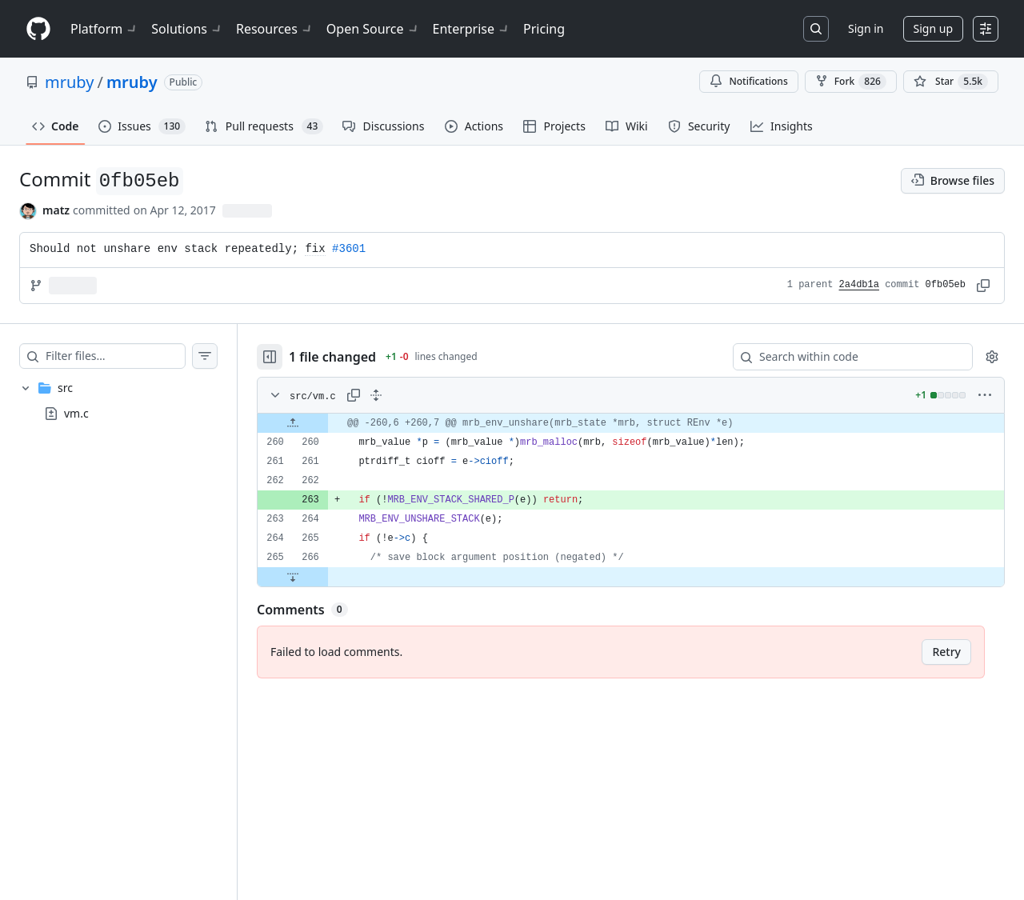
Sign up (933, 28)
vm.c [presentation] (76, 412)
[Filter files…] (115, 356)
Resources (275, 29)
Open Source (373, 29)
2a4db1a (859, 284)
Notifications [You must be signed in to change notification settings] (748, 81)
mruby (69, 82)
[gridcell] (631, 423)
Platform (104, 29)
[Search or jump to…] (816, 29)
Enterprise (471, 29)
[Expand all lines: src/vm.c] (376, 395)
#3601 (349, 248)
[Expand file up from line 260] (293, 423)
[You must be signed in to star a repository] (950, 81)
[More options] (985, 395)
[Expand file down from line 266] (293, 576)
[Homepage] (38, 29)
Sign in (865, 28)
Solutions (187, 29)
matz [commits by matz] (56, 210)
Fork (850, 82)
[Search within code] (845, 357)
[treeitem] (118, 400)
